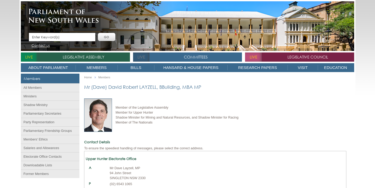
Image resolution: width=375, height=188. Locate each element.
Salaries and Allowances (41, 148)
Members (97, 67)
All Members (32, 88)
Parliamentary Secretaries (42, 113)
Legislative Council (308, 57)
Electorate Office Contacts (42, 156)
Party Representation (38, 122)
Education (335, 67)
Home (88, 77)
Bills (135, 67)
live (29, 57)
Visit (303, 67)
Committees (196, 57)
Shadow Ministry (35, 105)
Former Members (36, 174)
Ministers (30, 96)
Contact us (41, 46)
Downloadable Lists (37, 165)
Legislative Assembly (83, 57)
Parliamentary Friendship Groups (47, 131)
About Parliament (48, 67)
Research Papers (257, 67)
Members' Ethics (35, 139)
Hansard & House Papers (190, 67)
